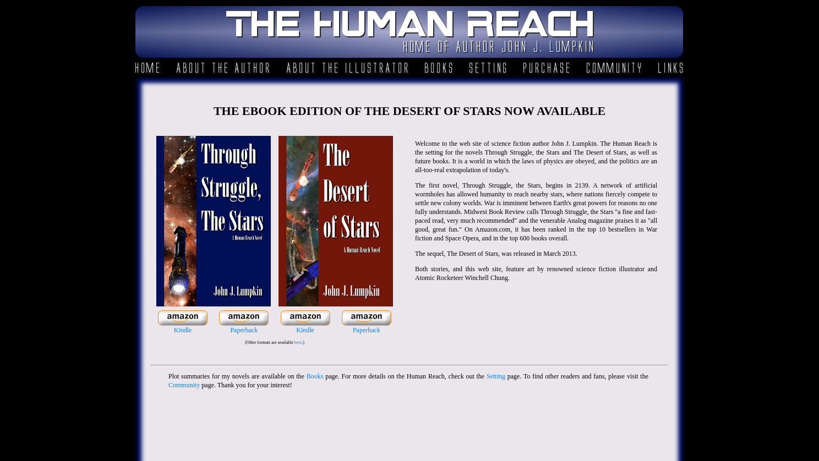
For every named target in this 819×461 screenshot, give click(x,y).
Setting (496, 376)
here (298, 342)
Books (315, 376)
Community (184, 385)
